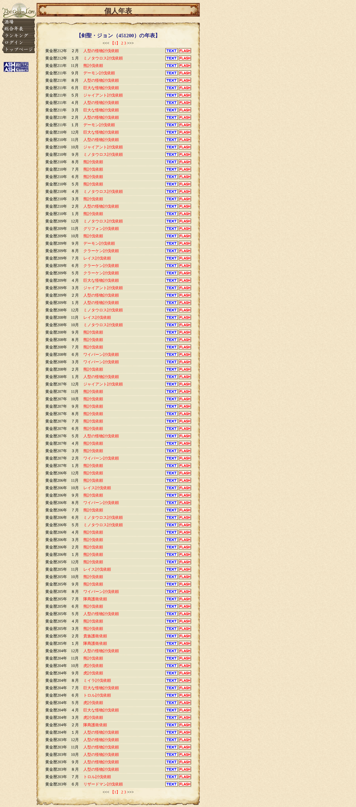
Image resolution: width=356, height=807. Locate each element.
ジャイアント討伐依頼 (103, 95)
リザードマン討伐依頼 (103, 784)
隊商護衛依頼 (95, 599)
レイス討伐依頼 (97, 258)
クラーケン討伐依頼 (101, 251)
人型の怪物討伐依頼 (101, 51)
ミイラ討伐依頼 (97, 680)
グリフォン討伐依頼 (101, 228)
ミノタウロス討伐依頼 (103, 58)
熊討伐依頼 (93, 65)
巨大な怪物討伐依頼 (101, 88)
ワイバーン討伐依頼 (101, 354)
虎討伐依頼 (93, 666)
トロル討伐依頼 (97, 695)
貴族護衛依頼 (95, 636)
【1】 (115, 43)
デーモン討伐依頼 (99, 73)
